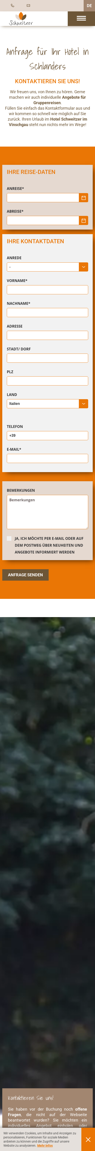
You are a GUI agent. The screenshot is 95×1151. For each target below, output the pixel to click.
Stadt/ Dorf (19, 349)
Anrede (14, 257)
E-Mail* (14, 449)
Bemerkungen (21, 490)
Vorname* (17, 280)
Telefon (15, 426)
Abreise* (15, 211)
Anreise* (15, 188)
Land (12, 394)
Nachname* (18, 303)
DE (89, 5)
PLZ (10, 371)
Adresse (14, 326)
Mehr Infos (45, 1145)
